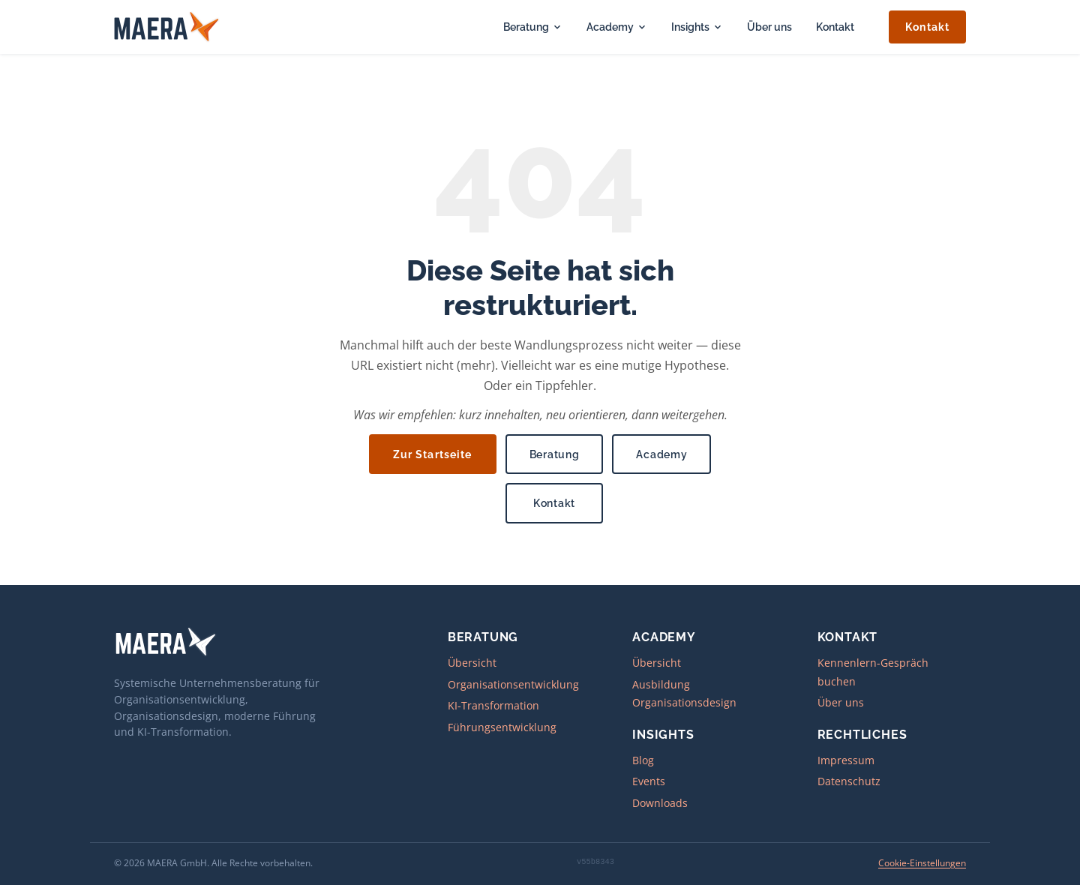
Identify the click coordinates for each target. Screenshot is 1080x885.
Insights (697, 26)
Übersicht (472, 663)
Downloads (660, 803)
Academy (616, 26)
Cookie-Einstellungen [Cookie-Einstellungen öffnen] (922, 862)
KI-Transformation (493, 705)
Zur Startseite (432, 454)
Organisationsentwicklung (513, 684)
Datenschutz (849, 781)
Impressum (846, 760)
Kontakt (835, 26)
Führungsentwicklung (502, 727)
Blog (643, 760)
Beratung (532, 26)
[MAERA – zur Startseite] (167, 27)
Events (648, 781)
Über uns (769, 26)
